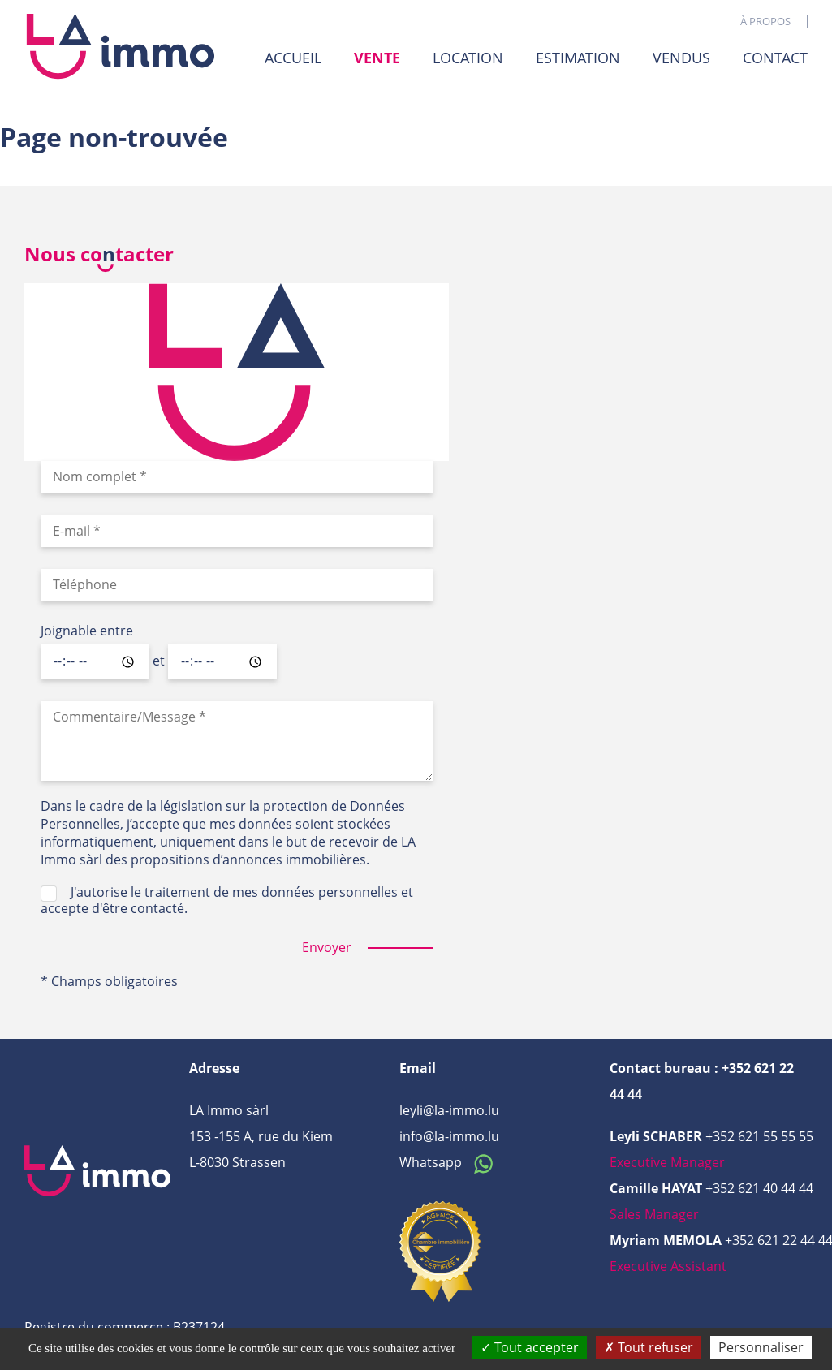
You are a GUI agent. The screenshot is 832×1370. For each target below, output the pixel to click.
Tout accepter (530, 1347)
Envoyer (326, 947)
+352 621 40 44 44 (759, 1188)
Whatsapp (450, 1162)
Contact (775, 57)
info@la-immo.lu (449, 1136)
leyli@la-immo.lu (449, 1110)
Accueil (293, 57)
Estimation (578, 57)
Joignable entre (87, 631)
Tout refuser (648, 1347)
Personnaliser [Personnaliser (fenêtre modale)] (761, 1347)
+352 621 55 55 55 (759, 1136)
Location (468, 57)
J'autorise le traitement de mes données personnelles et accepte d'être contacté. (227, 900)
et (159, 661)
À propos (765, 21)
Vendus (681, 57)
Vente (377, 58)
